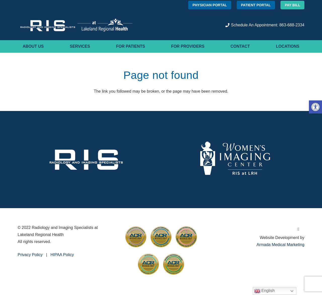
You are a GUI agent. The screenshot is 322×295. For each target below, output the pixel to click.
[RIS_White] (86, 159)
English (264, 291)
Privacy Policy (30, 255)
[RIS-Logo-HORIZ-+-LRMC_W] (76, 25)
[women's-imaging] (235, 159)
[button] (315, 106)
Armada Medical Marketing (280, 245)
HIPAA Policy (62, 255)
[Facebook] (298, 229)
